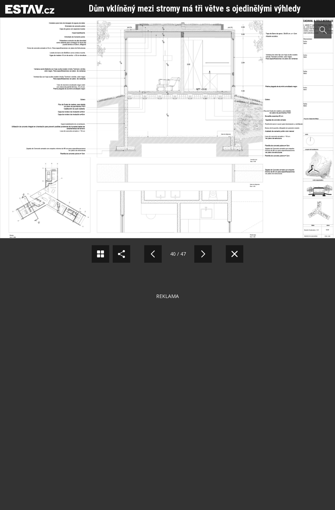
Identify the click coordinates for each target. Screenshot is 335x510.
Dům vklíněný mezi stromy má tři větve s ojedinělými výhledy (195, 8)
